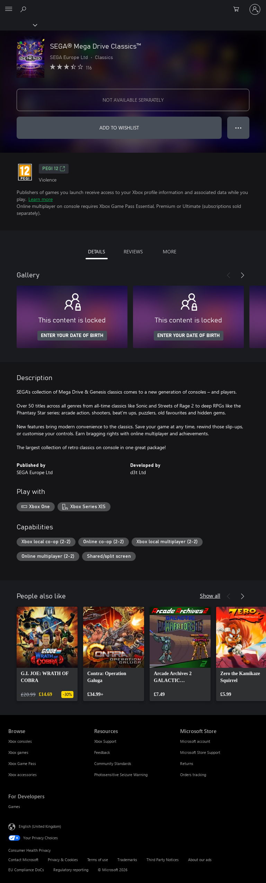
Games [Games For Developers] (14, 806)
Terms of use (97, 859)
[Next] (242, 275)
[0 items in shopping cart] (238, 9)
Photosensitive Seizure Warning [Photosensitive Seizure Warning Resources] (121, 774)
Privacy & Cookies (63, 859)
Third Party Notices (163, 859)
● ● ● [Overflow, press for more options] (238, 127)
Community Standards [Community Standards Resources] (112, 763)
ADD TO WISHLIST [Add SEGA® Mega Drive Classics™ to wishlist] (119, 127)
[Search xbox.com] (24, 9)
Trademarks (127, 859)
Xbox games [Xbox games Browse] (18, 752)
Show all (210, 595)
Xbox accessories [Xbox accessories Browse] (22, 774)
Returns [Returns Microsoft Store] (186, 763)
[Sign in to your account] (255, 9)
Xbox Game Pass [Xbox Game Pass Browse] (22, 763)
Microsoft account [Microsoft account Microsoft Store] (195, 741)
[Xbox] (18, 25)
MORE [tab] (169, 251)
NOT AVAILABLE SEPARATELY (133, 99)
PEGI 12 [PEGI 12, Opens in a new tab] (53, 168)
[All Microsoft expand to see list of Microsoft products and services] (8, 9)
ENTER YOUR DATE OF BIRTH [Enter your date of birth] (72, 335)
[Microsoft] (133, 5)
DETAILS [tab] (96, 251)
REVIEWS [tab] (133, 251)
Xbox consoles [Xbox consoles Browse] (20, 741)
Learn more (40, 199)
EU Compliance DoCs (26, 869)
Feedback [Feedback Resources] (102, 752)
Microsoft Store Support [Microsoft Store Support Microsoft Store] (200, 752)
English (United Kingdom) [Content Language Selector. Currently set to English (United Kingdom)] (40, 826)
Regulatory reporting (70, 869)
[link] (47, 654)
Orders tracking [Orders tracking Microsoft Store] (193, 774)
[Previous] (229, 275)
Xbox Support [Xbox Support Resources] (105, 741)
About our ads (200, 859)
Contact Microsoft (23, 859)
